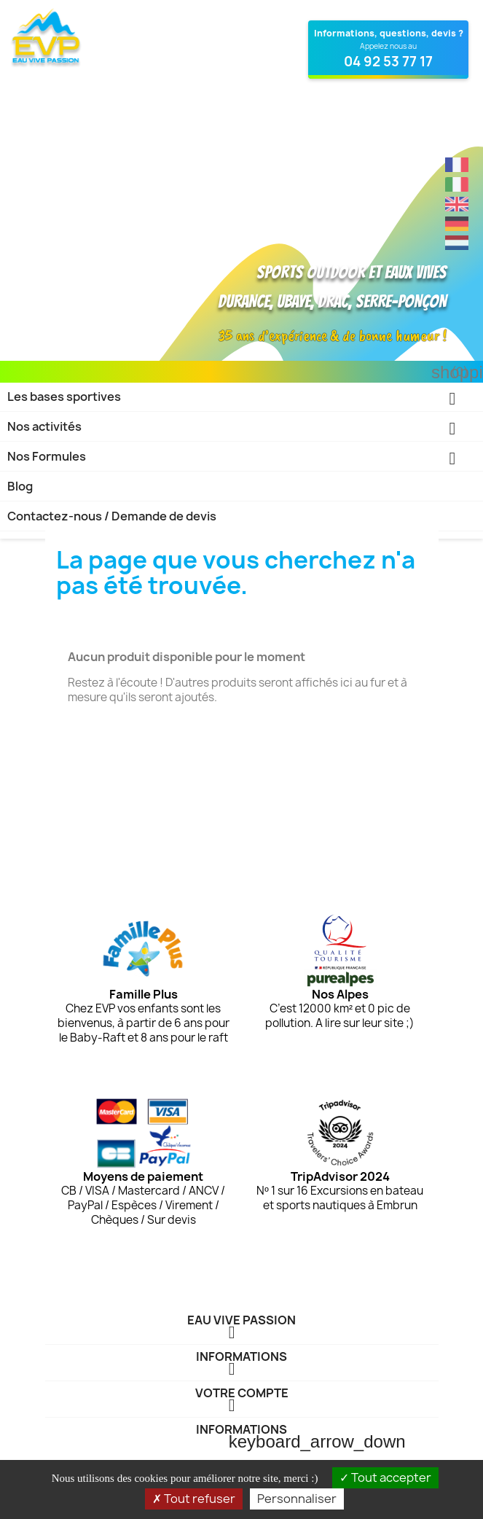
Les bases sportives (241, 399)
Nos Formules (241, 459)
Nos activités (241, 429)
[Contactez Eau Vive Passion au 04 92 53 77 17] (388, 49)
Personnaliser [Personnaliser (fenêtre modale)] (297, 1499)
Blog (20, 486)
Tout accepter (385, 1477)
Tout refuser (193, 1499)
